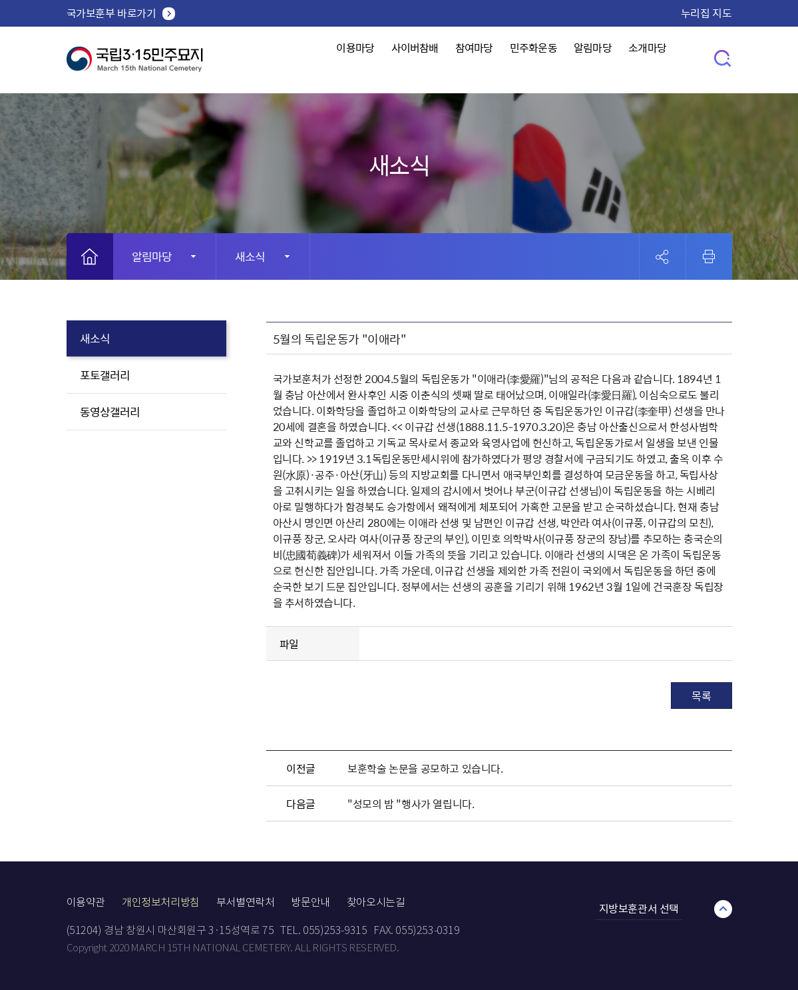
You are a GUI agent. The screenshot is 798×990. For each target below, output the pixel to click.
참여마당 (465, 59)
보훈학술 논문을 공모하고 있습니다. (424, 768)
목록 (701, 696)
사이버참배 (393, 59)
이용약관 (86, 902)
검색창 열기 (723, 58)
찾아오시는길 (376, 902)
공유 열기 (663, 257)
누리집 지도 (706, 13)
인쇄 (709, 256)
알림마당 (609, 59)
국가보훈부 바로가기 (111, 13)
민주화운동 (537, 59)
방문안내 (310, 902)
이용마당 (321, 59)
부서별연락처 (245, 902)
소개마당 (676, 59)
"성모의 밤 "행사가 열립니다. (410, 803)
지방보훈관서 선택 (639, 908)
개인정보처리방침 (161, 902)
